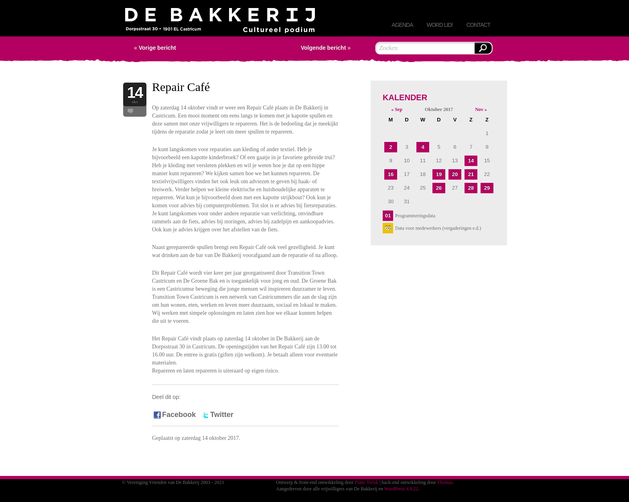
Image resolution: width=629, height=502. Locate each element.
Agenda (402, 25)
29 (487, 188)
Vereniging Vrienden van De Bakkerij (220, 22)
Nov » (481, 109)
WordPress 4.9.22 (401, 489)
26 (439, 188)
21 (471, 174)
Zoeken (483, 48)
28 (471, 188)
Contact (478, 25)
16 (391, 174)
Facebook (174, 415)
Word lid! (439, 25)
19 (439, 174)
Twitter (217, 415)
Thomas (444, 482)
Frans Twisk (366, 482)
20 (455, 174)
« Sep (396, 109)
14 (471, 161)
